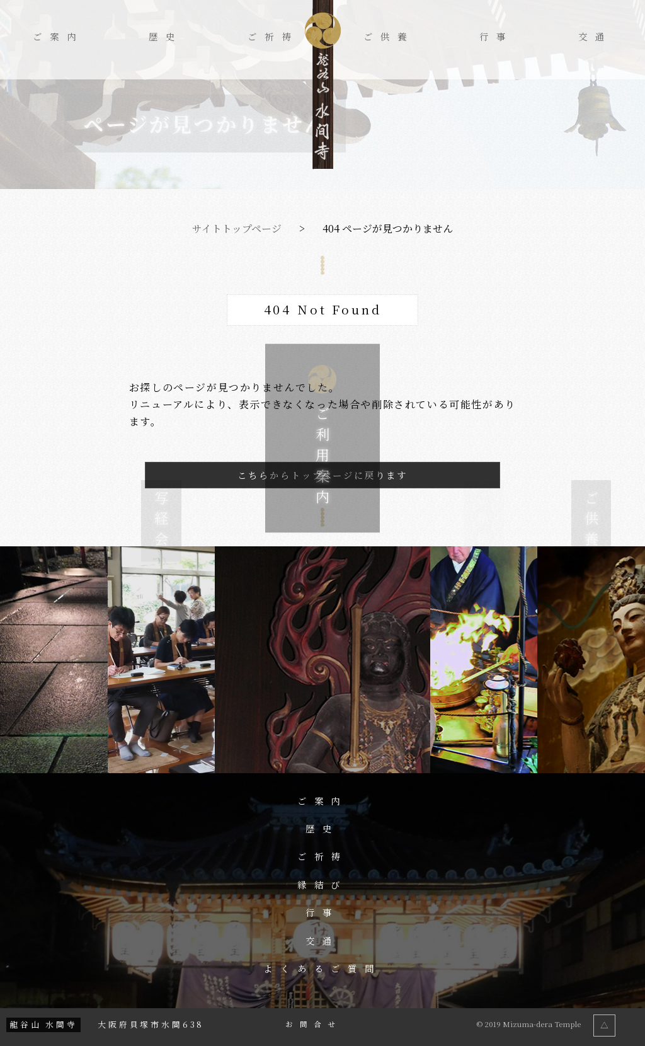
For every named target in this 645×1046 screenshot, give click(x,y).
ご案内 (58, 36)
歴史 (166, 36)
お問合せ (313, 1024)
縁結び (322, 884)
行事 (496, 36)
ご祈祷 (273, 36)
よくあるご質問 (322, 968)
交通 (595, 36)
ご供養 (388, 36)
